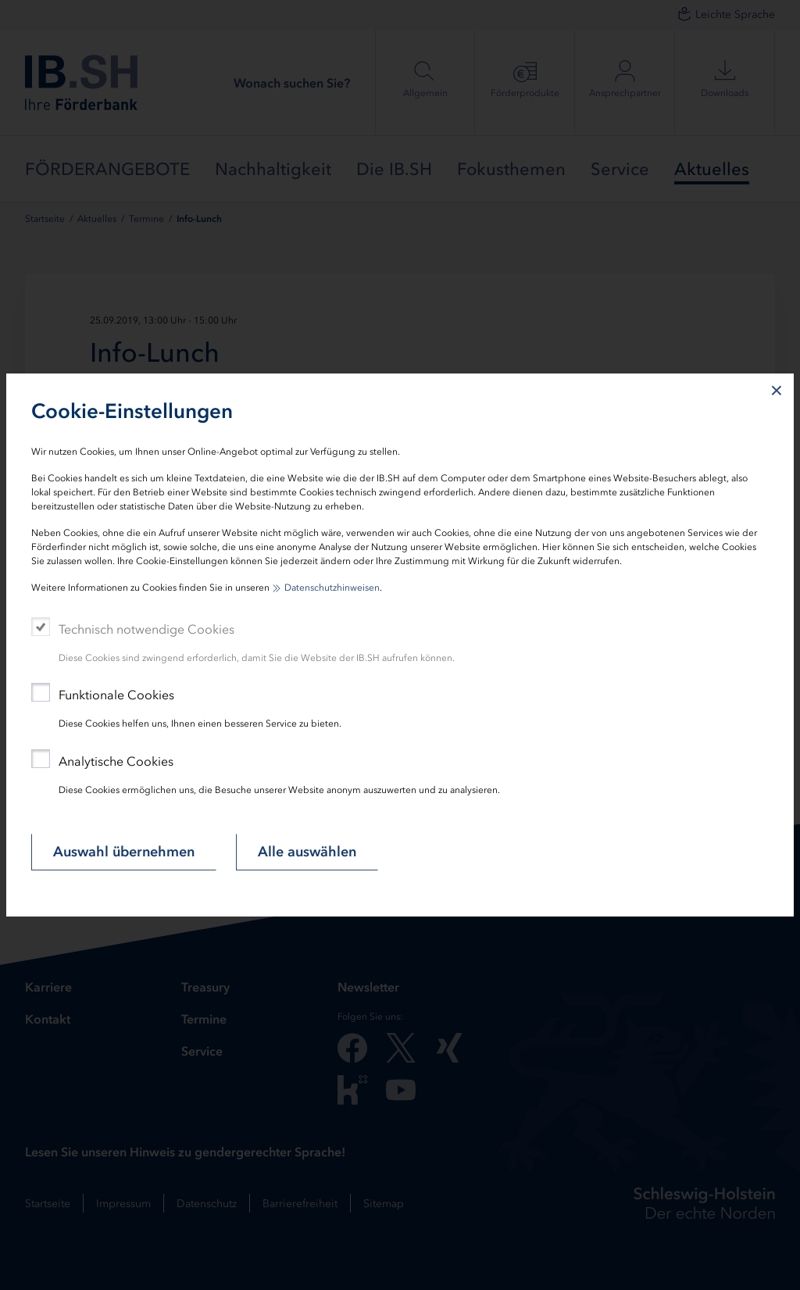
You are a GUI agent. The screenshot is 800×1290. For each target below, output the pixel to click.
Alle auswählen (307, 851)
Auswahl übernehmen (124, 851)
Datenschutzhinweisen (332, 587)
